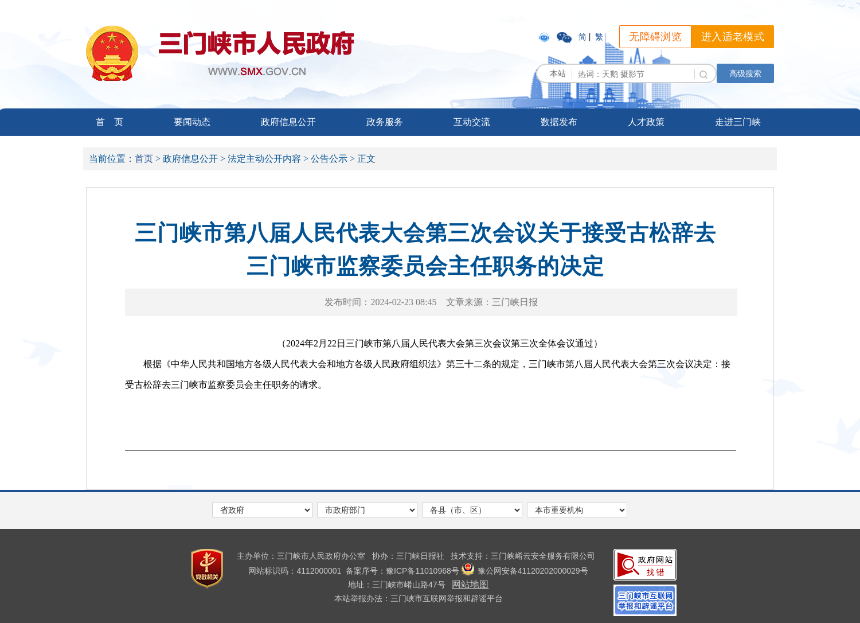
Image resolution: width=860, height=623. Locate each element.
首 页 (109, 122)
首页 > (148, 158)
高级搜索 (745, 73)
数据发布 (559, 122)
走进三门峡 (738, 122)
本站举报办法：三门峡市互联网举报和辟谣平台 (418, 598)
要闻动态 (192, 122)
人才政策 (646, 122)
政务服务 (384, 122)
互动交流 (472, 122)
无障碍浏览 (655, 36)
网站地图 (470, 584)
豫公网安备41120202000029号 (525, 570)
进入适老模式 (732, 36)
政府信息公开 (288, 122)
